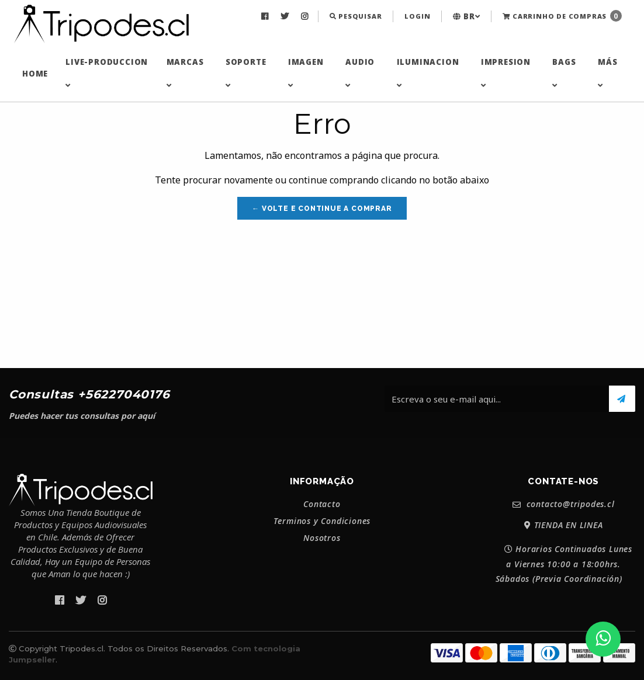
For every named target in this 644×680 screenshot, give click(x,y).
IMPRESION (506, 73)
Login (417, 16)
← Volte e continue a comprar (322, 208)
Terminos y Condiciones (322, 521)
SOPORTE (246, 73)
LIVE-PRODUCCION (106, 73)
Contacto (321, 504)
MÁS (607, 73)
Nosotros (321, 538)
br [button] (466, 16)
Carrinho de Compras (562, 16)
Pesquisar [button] (356, 16)
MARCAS (185, 73)
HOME (35, 73)
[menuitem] (266, 16)
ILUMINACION (428, 73)
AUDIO (360, 73)
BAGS (564, 73)
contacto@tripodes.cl (564, 504)
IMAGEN (306, 73)
